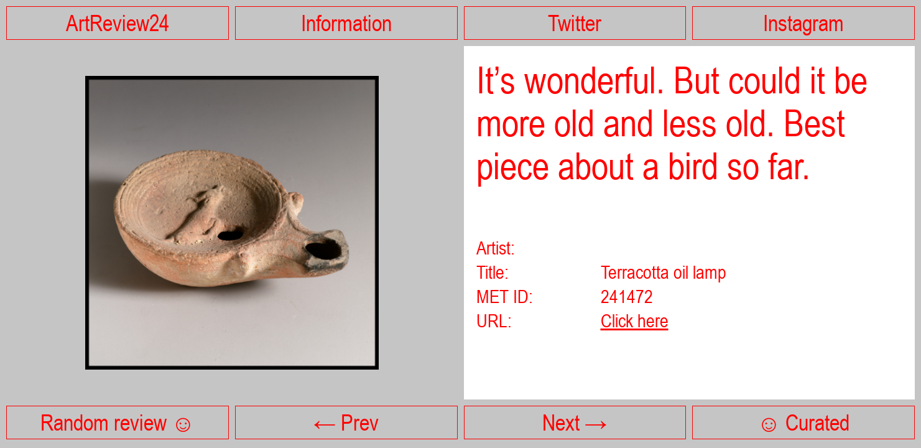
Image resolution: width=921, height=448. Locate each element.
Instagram (803, 23)
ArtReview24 (117, 23)
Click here (635, 320)
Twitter (574, 23)
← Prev (346, 422)
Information (346, 23)
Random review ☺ (117, 422)
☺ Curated (803, 422)
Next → (574, 422)
